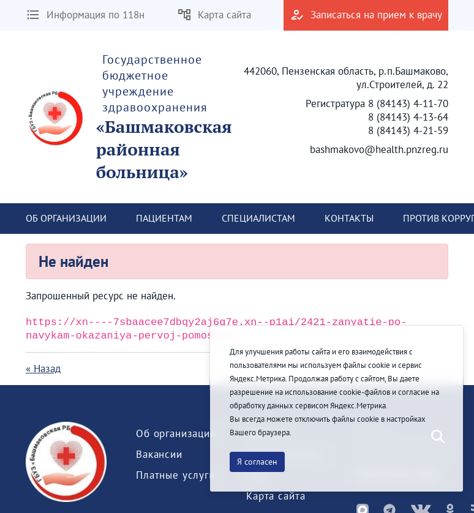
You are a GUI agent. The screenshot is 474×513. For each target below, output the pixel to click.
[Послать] (436, 437)
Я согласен (257, 461)
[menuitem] (66, 218)
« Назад (43, 368)
